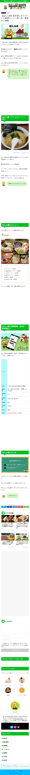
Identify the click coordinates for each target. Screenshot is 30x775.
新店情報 (3, 12)
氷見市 (5, 756)
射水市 (5, 760)
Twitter (23, 71)
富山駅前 (6, 742)
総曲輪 (5, 745)
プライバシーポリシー (11, 771)
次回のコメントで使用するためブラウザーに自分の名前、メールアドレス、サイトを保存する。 (14, 645)
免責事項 (21, 771)
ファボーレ (6, 749)
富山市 (5, 738)
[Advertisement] (15, 97)
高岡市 (5, 753)
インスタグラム (25, 152)
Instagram (14, 71)
